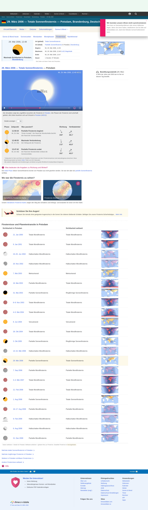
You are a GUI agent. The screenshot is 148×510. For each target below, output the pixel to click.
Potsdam (42, 17)
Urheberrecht (105, 481)
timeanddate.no (106, 504)
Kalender (37, 14)
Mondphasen (49, 37)
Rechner (85, 14)
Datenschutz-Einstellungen (110, 493)
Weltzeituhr (14, 14)
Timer (124, 493)
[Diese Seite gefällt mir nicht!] (34, 471)
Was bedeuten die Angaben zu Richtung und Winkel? (26, 168)
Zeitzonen (25, 14)
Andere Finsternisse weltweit (12, 462)
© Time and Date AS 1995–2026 (19, 505)
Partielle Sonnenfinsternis (53, 45)
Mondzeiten (37, 37)
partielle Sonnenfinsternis (83, 171)
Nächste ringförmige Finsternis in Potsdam (17, 454)
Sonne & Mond (59, 14)
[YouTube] (96, 503)
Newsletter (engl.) (86, 490)
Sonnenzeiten (26, 37)
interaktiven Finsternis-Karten (16, 202)
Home (3, 17)
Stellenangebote (85, 483)
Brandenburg (35, 17)
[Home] (19, 502)
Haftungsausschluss (107, 486)
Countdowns (73, 14)
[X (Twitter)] (85, 503)
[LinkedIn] (89, 503)
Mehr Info (119, 214)
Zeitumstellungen (45, 29)
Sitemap (83, 488)
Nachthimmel (72, 37)
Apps (124, 500)
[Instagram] (93, 503)
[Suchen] (136, 14)
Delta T (24, 160)
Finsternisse (19, 17)
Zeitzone (33, 29)
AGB (102, 488)
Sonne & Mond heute (11, 37)
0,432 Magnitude (66, 51)
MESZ (79, 72)
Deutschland (27, 17)
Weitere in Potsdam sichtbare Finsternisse (17, 458)
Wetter (47, 14)
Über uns (83, 481)
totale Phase (8, 171)
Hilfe (7, 466)
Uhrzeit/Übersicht (9, 29)
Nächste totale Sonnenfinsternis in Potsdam (17, 450)
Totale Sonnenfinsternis (52, 41)
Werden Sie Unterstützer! (33, 478)
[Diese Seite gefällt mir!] (30, 471)
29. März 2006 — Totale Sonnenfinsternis (22, 68)
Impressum (104, 495)
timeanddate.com (106, 502)
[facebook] (82, 503)
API (123, 498)
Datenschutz (105, 490)
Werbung (104, 483)
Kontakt (134, 471)
